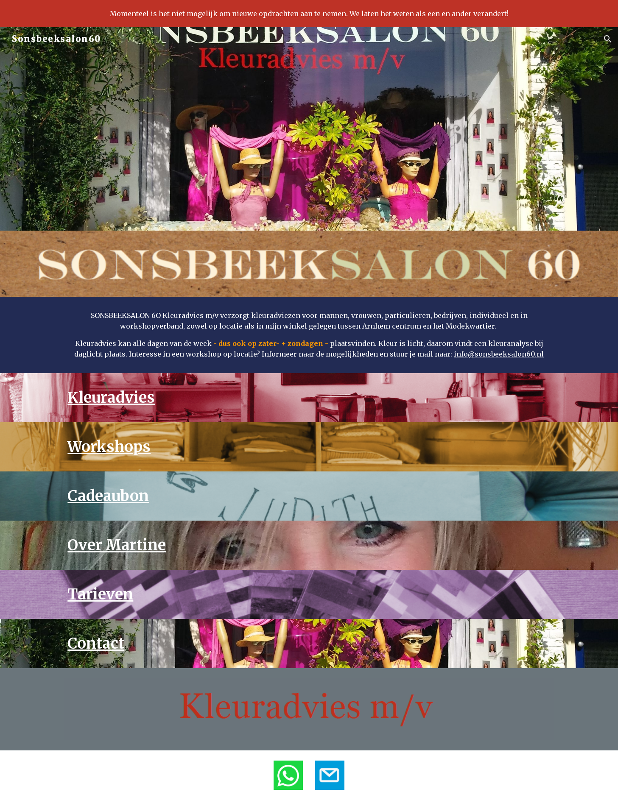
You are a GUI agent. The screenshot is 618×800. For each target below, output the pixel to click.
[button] (608, 39)
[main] (309, 335)
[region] (309, 13)
